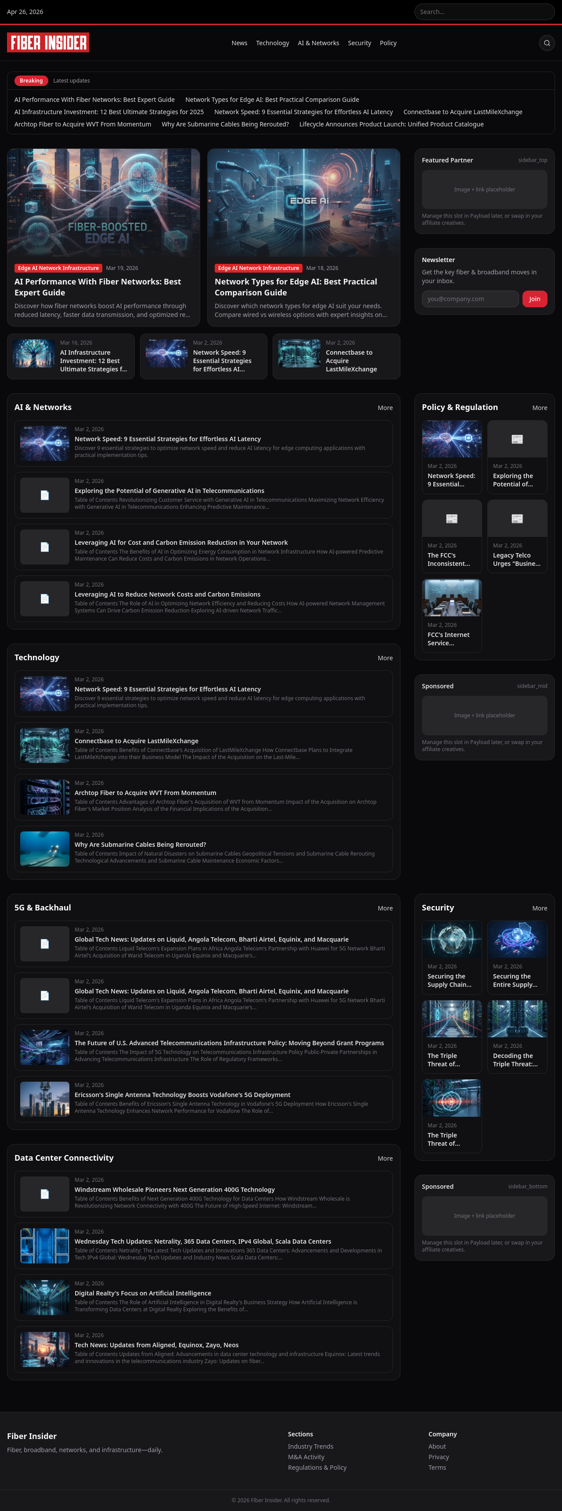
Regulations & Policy (317, 1467)
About (437, 1446)
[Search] (547, 43)
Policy (388, 43)
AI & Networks (318, 43)
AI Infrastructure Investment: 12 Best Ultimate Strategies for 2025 (109, 112)
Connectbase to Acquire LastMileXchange (462, 112)
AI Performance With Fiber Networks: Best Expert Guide (94, 99)
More (385, 407)
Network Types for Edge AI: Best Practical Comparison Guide (272, 99)
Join (535, 299)
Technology (272, 43)
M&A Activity (306, 1457)
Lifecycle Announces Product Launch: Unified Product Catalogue (391, 124)
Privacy (439, 1457)
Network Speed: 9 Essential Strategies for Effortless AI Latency (303, 112)
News (240, 43)
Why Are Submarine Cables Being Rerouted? (225, 124)
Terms (437, 1467)
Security (359, 43)
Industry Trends (310, 1446)
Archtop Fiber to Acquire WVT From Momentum (82, 124)
